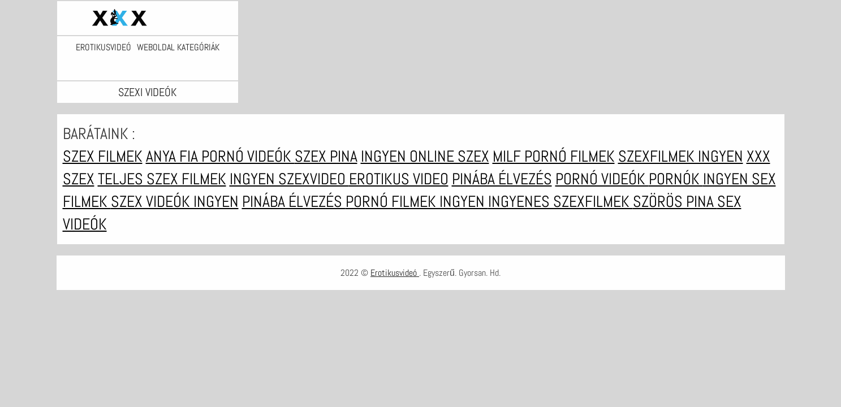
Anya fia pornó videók (220, 156)
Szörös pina (675, 201)
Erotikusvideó (103, 47)
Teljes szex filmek (162, 179)
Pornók (676, 179)
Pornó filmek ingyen (417, 201)
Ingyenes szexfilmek (560, 201)
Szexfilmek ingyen (680, 156)
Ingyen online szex (425, 156)
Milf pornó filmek (554, 156)
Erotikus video (398, 179)
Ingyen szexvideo (289, 179)
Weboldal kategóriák (178, 47)
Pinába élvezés (502, 179)
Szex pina (326, 156)
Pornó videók (602, 179)
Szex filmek (103, 156)
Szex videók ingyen (175, 201)
